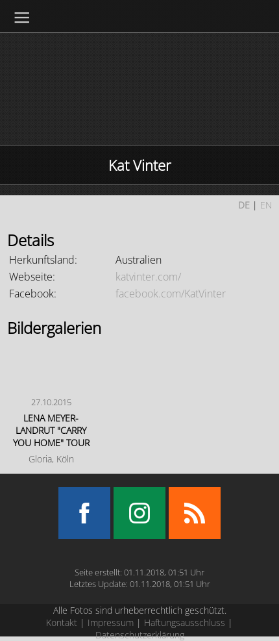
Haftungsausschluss (184, 622)
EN (266, 205)
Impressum (111, 622)
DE (244, 205)
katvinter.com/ (148, 277)
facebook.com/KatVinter (170, 293)
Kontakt (61, 622)
